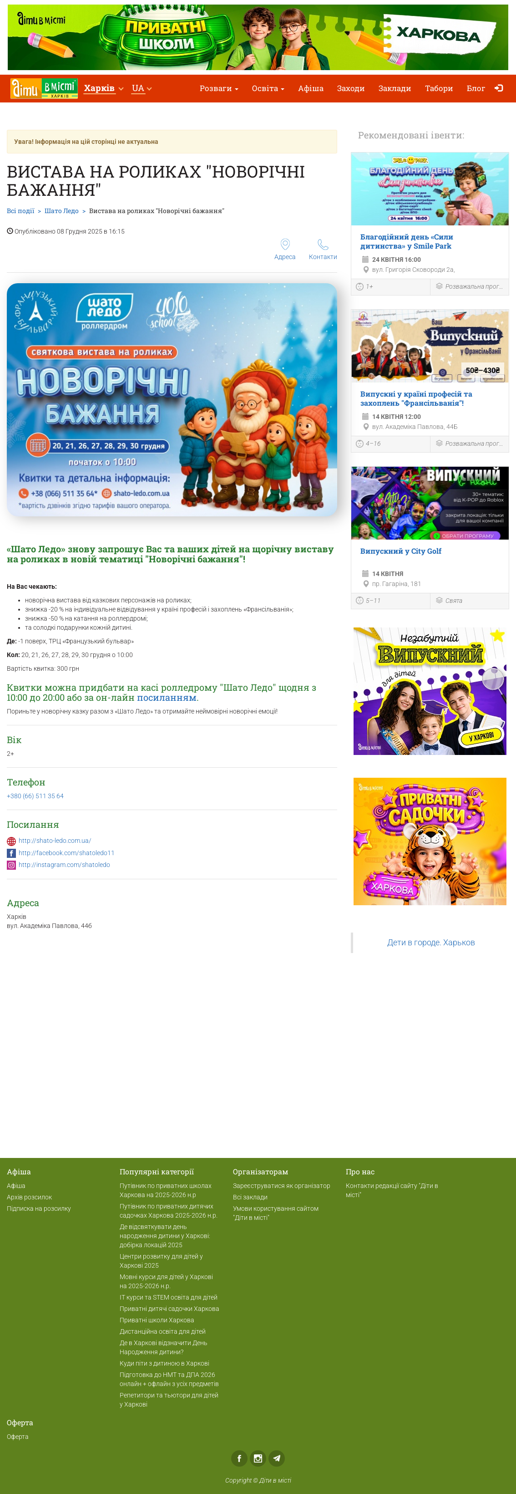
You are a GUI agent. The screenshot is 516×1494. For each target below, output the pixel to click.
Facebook (239, 1458)
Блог (476, 88)
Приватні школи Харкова (157, 1320)
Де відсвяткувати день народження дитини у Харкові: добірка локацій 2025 (165, 1236)
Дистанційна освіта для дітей (163, 1331)
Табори (439, 88)
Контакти (323, 249)
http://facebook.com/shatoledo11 (67, 853)
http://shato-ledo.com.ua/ (55, 840)
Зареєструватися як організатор (281, 1185)
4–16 (368, 445)
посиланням (167, 697)
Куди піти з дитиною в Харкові (164, 1363)
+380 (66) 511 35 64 (35, 796)
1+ (364, 288)
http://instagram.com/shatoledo (64, 864)
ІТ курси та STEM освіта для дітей (169, 1297)
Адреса (285, 249)
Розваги (219, 88)
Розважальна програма (470, 287)
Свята (448, 601)
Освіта (268, 88)
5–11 (368, 602)
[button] (103, 88)
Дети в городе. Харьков (431, 942)
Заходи (351, 88)
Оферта (18, 1436)
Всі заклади (250, 1197)
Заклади (395, 88)
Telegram (276, 1458)
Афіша (311, 88)
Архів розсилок (29, 1197)
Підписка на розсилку (39, 1208)
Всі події (20, 210)
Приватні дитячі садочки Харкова (169, 1308)
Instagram (258, 1458)
